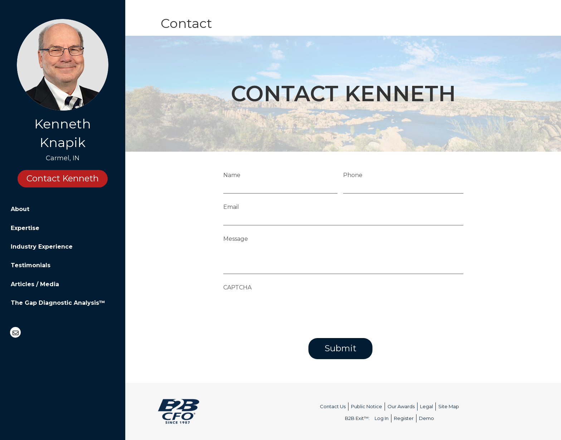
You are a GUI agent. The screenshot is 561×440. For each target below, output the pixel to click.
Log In (382, 418)
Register (404, 418)
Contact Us (333, 406)
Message (235, 238)
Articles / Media (35, 284)
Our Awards (401, 406)
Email (231, 207)
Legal (426, 406)
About (20, 209)
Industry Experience (42, 246)
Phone (353, 175)
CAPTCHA (237, 287)
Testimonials (30, 265)
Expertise (25, 228)
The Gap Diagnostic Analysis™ (58, 302)
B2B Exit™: (357, 418)
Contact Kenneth (62, 178)
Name (231, 175)
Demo (426, 418)
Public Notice (366, 406)
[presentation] (277, 308)
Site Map (448, 406)
